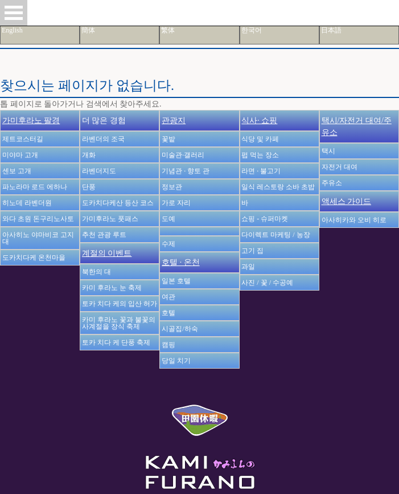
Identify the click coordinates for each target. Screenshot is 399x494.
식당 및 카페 (260, 139)
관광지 (174, 120)
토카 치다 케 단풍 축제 (116, 342)
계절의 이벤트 (107, 253)
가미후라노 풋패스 (110, 219)
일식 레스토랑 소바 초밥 (278, 187)
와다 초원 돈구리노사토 (38, 219)
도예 (168, 219)
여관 (168, 297)
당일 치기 (176, 361)
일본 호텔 (176, 281)
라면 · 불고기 (261, 171)
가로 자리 (176, 203)
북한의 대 (96, 272)
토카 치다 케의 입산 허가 (119, 304)
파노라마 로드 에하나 (34, 187)
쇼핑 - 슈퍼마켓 (264, 219)
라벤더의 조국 (103, 139)
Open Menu (13, 13)
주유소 (332, 183)
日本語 (331, 30)
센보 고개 (16, 171)
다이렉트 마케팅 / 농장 (275, 235)
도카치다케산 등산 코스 (118, 203)
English (12, 30)
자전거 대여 (339, 167)
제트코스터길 (22, 139)
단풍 (89, 187)
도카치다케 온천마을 (33, 258)
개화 (89, 155)
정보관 (172, 187)
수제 (168, 244)
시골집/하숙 (180, 329)
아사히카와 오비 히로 (354, 220)
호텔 (168, 313)
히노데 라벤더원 (27, 203)
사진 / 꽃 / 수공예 (267, 283)
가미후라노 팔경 (31, 120)
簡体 (88, 30)
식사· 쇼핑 (259, 120)
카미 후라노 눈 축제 (112, 288)
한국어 (251, 30)
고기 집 (252, 251)
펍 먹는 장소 (260, 155)
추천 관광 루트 (104, 235)
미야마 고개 (20, 155)
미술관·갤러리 (183, 155)
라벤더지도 (99, 171)
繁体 (168, 30)
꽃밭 (168, 139)
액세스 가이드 (347, 201)
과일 (248, 267)
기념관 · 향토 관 (185, 171)
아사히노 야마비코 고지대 (38, 238)
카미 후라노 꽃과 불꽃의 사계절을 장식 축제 (118, 323)
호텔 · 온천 (181, 262)
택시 (328, 151)
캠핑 (168, 345)
